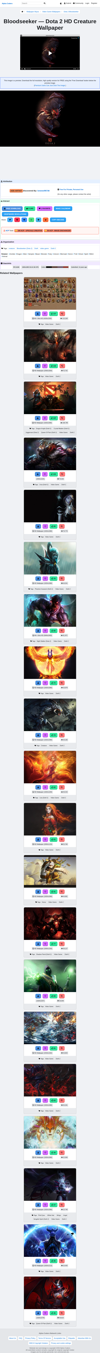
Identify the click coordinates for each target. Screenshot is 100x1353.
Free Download (12, 208)
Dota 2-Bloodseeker (71, 12)
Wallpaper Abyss (33, 12)
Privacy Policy (30, 1338)
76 (53, 579)
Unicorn (56, 254)
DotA (36, 248)
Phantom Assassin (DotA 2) (44, 589)
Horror (70, 254)
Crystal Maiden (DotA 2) (61, 428)
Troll (75, 254)
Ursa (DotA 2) (43, 484)
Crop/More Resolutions (15, 214)
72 (53, 683)
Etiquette (71, 1338)
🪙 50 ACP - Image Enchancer (58, 231)
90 (53, 526)
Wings (59, 1215)
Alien (24, 254)
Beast (37, 254)
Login (87, 3)
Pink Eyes (41, 1215)
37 (53, 1205)
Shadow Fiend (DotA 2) (44, 954)
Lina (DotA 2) (44, 798)
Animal (4, 256)
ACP (7, 231)
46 (53, 1313)
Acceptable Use (59, 1338)
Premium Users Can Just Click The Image (50, 85)
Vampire (31, 254)
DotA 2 (53, 248)
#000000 (49, 267)
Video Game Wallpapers (51, 12)
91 (53, 892)
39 (53, 1153)
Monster (43, 254)
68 (53, 996)
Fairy (50, 254)
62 (53, 787)
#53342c (54, 267)
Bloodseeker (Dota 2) (24, 248)
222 (53, 474)
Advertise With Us (84, 1338)
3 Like (29, 208)
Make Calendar (63, 208)
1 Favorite (44, 208)
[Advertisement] (50, 163)
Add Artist (16, 191)
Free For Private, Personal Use (71, 189)
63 (53, 1100)
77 (53, 944)
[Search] (44, 3)
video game (44, 248)
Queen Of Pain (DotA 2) (49, 432)
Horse (44, 902)
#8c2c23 (65, 267)
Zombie (12, 254)
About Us (12, 1338)
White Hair (50, 1215)
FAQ (20, 1338)
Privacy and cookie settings (61, 1343)
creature (12, 248)
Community (78, 3)
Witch (91, 254)
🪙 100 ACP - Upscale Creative (28, 231)
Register (94, 3)
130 (53, 366)
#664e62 (60, 267)
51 (53, 839)
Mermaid (63, 254)
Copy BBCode (58, 220)
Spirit (86, 254)
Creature (44, 745)
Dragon (19, 254)
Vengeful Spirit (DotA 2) (41, 1219)
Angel (65, 1215)
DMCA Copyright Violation (38, 1343)
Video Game (49, 324)
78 (53, 735)
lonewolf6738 (43, 191)
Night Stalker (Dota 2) (44, 641)
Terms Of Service (44, 1338)
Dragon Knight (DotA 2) (43, 428)
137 (53, 314)
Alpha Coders (7, 3)
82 (53, 631)
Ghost (81, 254)
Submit (67, 3)
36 (53, 1261)
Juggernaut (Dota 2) (32, 432)
